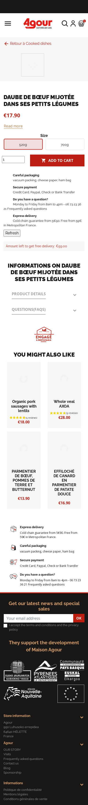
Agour (8, 743)
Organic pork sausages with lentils (24, 406)
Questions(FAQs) (29, 309)
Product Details (29, 293)
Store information (17, 716)
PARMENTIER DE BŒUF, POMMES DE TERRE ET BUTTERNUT (24, 480)
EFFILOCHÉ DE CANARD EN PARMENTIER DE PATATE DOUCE (64, 482)
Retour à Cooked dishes (27, 43)
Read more (13, 126)
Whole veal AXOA (64, 403)
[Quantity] (13, 159)
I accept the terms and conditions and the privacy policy (44, 627)
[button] (65, 23)
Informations (13, 783)
